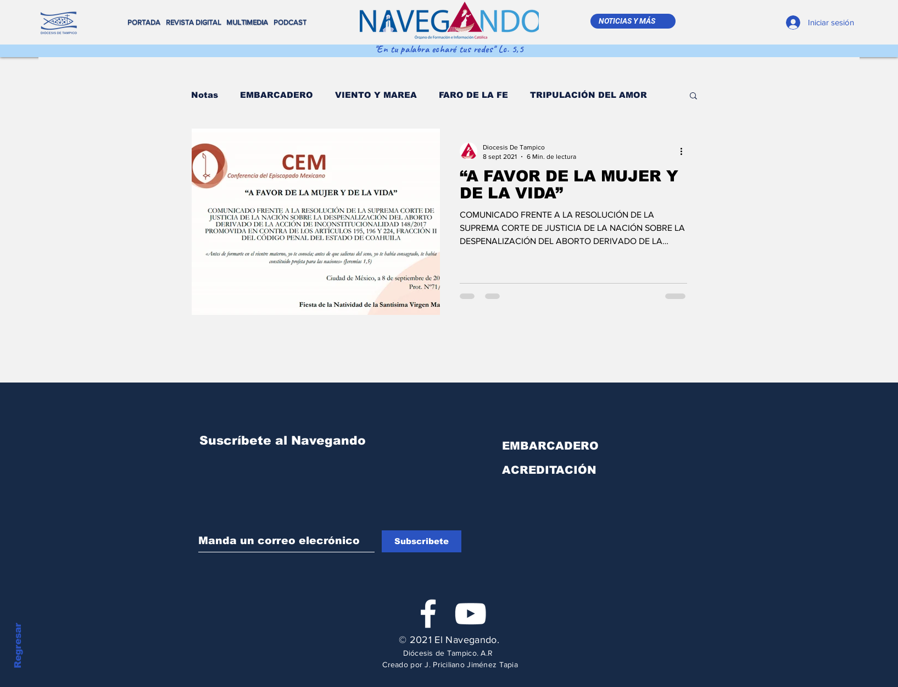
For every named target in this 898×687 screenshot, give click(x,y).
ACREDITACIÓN (549, 470)
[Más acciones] (685, 151)
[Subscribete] (421, 541)
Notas (204, 94)
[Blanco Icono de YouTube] (470, 614)
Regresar (18, 645)
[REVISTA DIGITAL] (196, 22)
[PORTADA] (145, 22)
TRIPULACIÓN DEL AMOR (588, 94)
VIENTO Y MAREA (376, 94)
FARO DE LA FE (473, 94)
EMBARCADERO (276, 94)
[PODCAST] (291, 22)
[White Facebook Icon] (428, 614)
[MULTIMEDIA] (248, 22)
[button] (693, 96)
